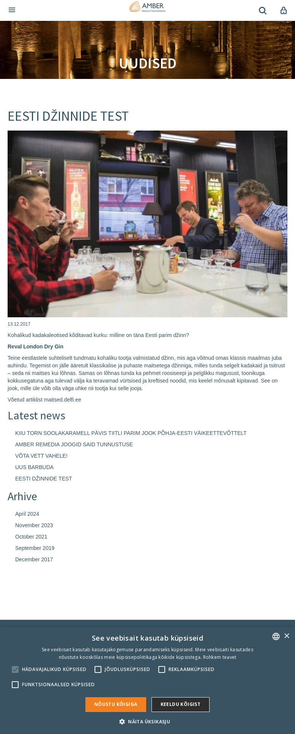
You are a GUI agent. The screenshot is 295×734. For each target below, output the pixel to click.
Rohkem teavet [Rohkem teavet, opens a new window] (220, 657)
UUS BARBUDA (34, 467)
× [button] (286, 636)
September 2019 (35, 548)
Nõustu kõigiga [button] (115, 704)
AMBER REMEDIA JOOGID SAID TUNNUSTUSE (74, 444)
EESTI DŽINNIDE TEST (43, 479)
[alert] (147, 680)
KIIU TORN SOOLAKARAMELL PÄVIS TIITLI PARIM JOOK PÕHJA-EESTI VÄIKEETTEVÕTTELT (131, 433)
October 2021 (31, 537)
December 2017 (34, 559)
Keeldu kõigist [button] (181, 704)
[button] (147, 721)
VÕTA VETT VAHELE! (41, 456)
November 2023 (34, 525)
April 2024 (27, 514)
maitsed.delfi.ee (62, 400)
